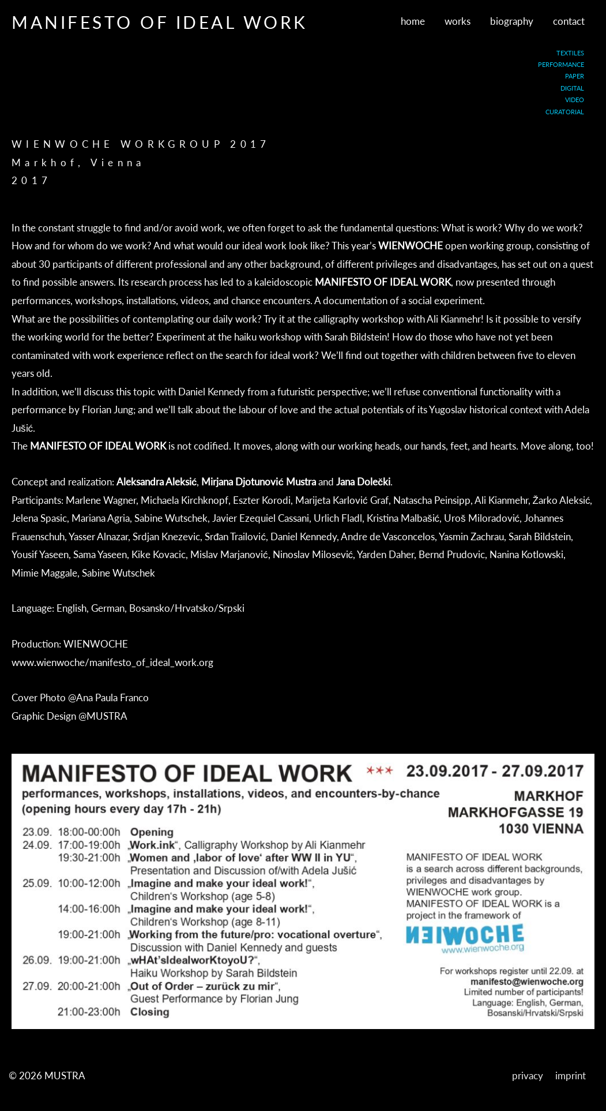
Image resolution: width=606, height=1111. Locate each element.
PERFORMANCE (561, 64)
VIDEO (574, 99)
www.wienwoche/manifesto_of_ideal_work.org (112, 662)
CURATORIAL (564, 111)
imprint (570, 1075)
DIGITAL (572, 88)
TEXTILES (570, 53)
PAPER (574, 76)
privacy (527, 1075)
